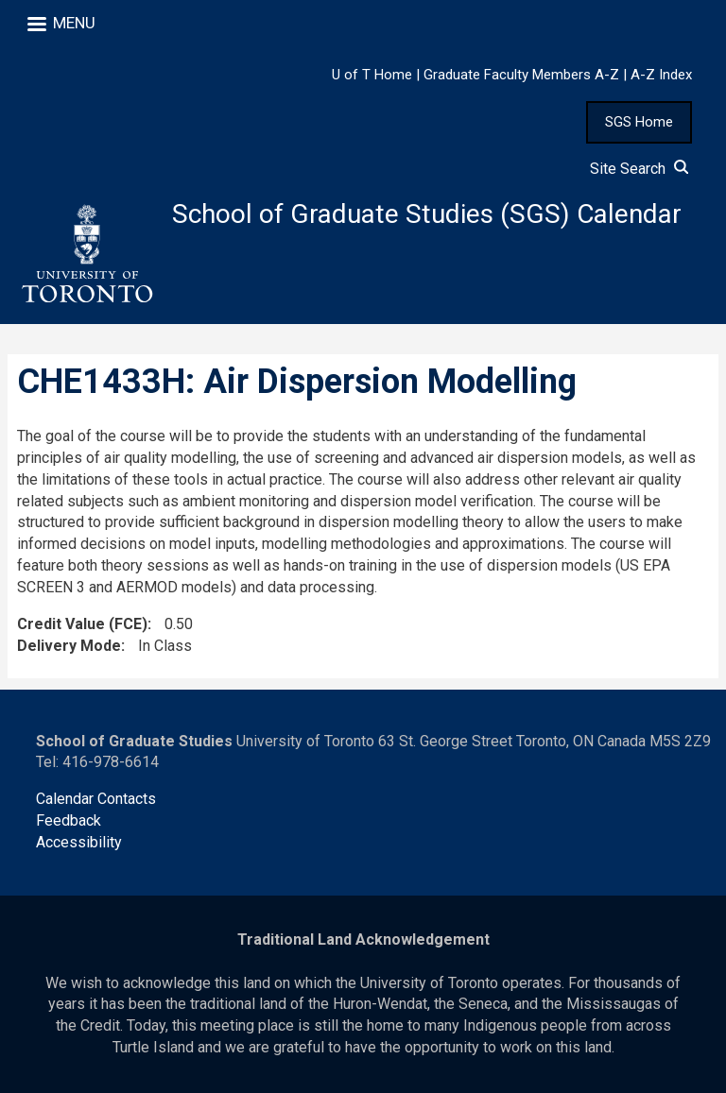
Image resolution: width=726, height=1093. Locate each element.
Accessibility (79, 842)
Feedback (68, 820)
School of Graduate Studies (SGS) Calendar (427, 214)
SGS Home (639, 121)
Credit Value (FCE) (82, 624)
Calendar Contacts (96, 799)
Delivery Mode (69, 646)
